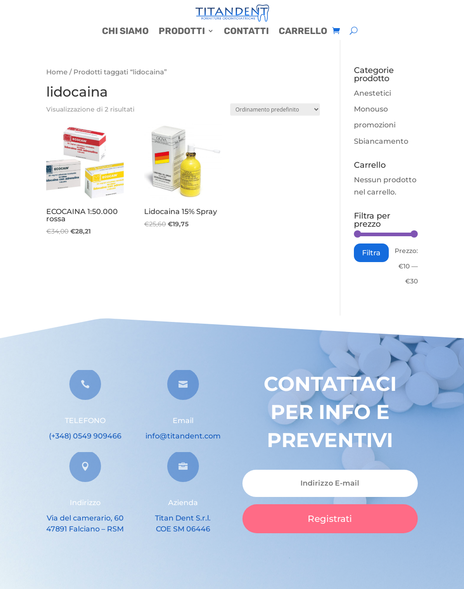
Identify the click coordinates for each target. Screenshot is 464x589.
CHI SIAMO (125, 32)
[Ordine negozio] (275, 109)
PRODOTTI (182, 32)
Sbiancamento (381, 141)
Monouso (371, 109)
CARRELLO (303, 32)
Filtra (371, 252)
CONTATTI (246, 32)
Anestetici (372, 93)
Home (57, 72)
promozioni (375, 125)
